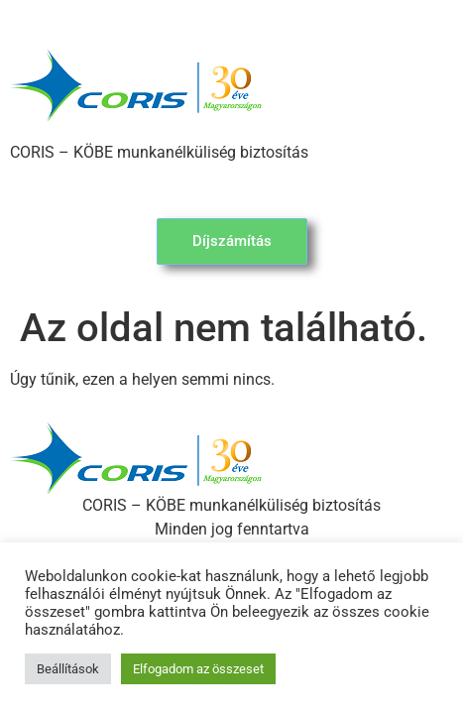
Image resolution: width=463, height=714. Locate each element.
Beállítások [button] (68, 668)
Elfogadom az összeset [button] (198, 668)
